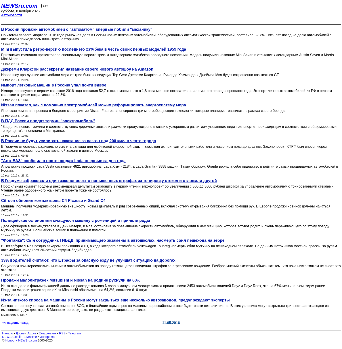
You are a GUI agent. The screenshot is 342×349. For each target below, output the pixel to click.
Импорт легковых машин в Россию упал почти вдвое (53, 85)
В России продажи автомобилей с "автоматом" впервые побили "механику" (76, 29)
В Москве (30, 337)
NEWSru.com (19, 5)
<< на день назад (15, 322)
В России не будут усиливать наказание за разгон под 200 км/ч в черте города (78, 141)
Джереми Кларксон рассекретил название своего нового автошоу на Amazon (77, 69)
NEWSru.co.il (11, 337)
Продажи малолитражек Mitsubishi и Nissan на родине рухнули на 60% (70, 280)
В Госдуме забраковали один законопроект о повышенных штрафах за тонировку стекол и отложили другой (109, 180)
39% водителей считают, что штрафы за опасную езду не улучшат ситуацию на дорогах (88, 260)
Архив (31, 333)
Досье (20, 333)
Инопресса (47, 337)
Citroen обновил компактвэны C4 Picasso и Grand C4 (53, 200)
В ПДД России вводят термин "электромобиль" (48, 121)
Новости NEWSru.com (21, 340)
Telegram (74, 333)
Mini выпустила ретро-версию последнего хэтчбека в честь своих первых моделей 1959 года (93, 49)
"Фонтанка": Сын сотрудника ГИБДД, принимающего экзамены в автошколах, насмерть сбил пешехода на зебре (113, 240)
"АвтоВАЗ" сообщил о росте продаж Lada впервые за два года (63, 161)
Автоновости (11, 15)
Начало (7, 333)
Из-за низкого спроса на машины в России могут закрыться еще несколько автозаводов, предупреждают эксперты (115, 300)
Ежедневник (47, 333)
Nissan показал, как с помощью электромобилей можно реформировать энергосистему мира (93, 105)
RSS (62, 333)
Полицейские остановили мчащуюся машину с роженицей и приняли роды (75, 220)
